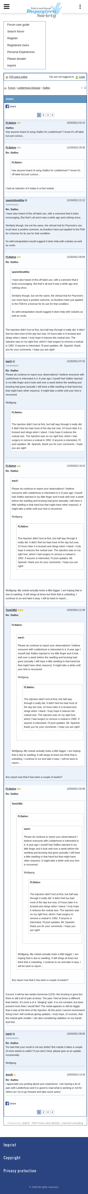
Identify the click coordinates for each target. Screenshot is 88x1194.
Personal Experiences (21, 52)
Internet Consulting (72, 1123)
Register (12, 38)
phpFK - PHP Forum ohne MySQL (41, 1123)
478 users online (18, 76)
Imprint (11, 65)
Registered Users (18, 45)
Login (82, 76)
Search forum (15, 31)
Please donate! (16, 58)
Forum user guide (18, 24)
